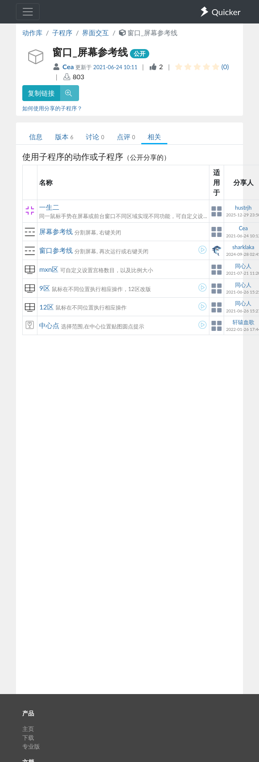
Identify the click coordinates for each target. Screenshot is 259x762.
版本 (64, 136)
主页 (28, 728)
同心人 (243, 266)
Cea (69, 66)
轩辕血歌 (243, 322)
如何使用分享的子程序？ (52, 108)
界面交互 (95, 32)
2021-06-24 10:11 (115, 67)
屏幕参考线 (56, 231)
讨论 (95, 136)
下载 (28, 737)
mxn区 (48, 269)
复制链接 (41, 93)
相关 (154, 136)
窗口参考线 (56, 250)
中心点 (49, 325)
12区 (46, 307)
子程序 (62, 32)
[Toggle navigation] (28, 11)
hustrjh (243, 207)
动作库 (32, 32)
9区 (44, 288)
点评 (126, 136)
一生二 (49, 207)
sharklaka (243, 247)
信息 (35, 136)
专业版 (31, 746)
